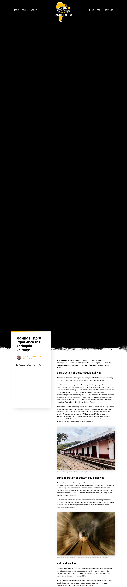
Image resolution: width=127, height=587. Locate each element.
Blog (91, 10)
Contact (109, 10)
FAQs (99, 10)
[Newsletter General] (31, 385)
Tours (25, 10)
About (34, 10)
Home (16, 10)
